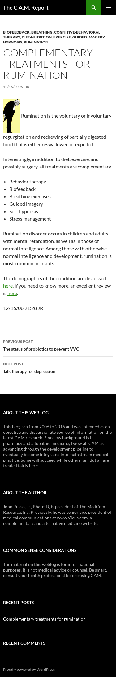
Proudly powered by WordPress (29, 669)
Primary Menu (108, 7)
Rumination (36, 42)
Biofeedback (16, 32)
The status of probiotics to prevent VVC (58, 345)
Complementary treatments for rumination (44, 618)
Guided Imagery (88, 37)
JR (27, 86)
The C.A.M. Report (26, 7)
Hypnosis (12, 42)
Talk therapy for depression (58, 367)
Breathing (42, 32)
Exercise (62, 37)
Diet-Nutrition (37, 37)
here (8, 286)
